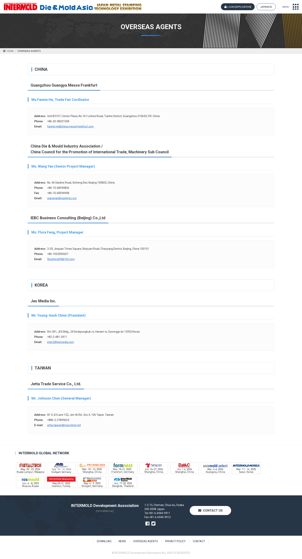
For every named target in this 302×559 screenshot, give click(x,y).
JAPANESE (266, 6)
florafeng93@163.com (61, 259)
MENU (285, 6)
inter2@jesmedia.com (60, 342)
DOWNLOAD (104, 541)
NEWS (122, 541)
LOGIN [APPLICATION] (239, 6)
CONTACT (199, 541)
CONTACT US (210, 510)
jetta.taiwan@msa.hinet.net (64, 425)
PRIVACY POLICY (175, 541)
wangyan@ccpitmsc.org (61, 198)
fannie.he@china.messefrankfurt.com (70, 126)
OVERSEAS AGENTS (145, 541)
